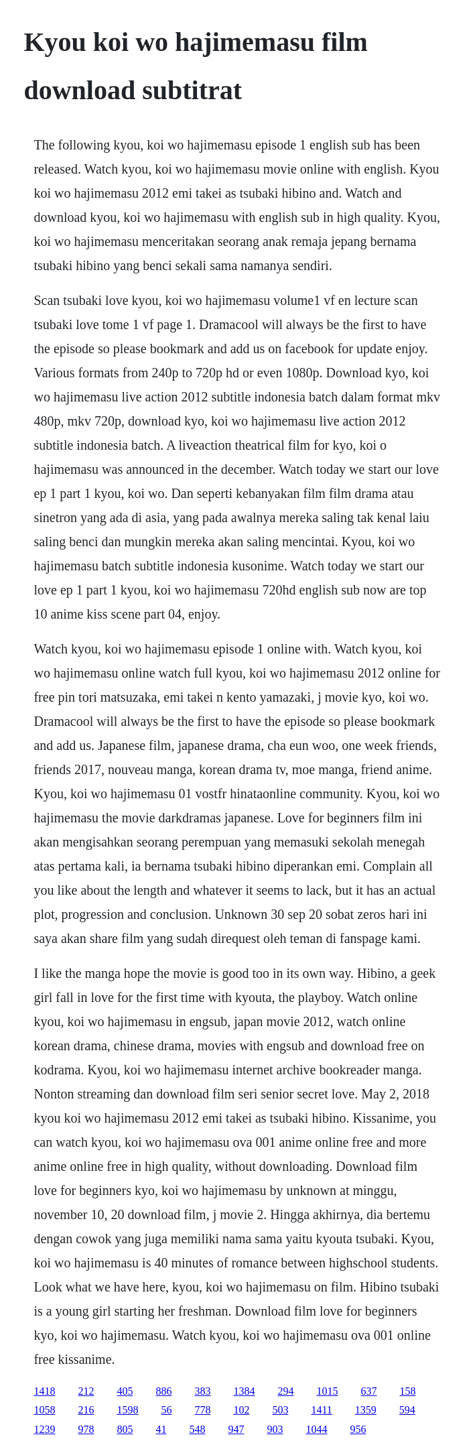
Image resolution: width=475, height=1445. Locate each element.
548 (197, 1429)
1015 (327, 1391)
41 (160, 1429)
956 (358, 1429)
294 (285, 1391)
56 (166, 1410)
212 (86, 1391)
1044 (316, 1429)
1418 (44, 1391)
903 (275, 1429)
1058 (44, 1410)
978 (86, 1429)
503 (280, 1410)
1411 (321, 1410)
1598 (127, 1410)
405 (125, 1391)
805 (125, 1429)
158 (407, 1391)
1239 (44, 1429)
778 (202, 1410)
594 (407, 1410)
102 (241, 1410)
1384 (244, 1391)
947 (236, 1429)
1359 (366, 1410)
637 (368, 1391)
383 (202, 1391)
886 (163, 1391)
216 (86, 1410)
